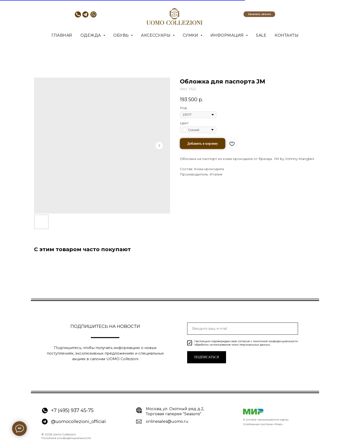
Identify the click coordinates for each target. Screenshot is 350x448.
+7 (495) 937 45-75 (72, 410)
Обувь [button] (121, 35)
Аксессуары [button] (156, 35)
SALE (261, 35)
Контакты (286, 35)
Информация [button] (227, 35)
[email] (242, 329)
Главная (62, 35)
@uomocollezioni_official (78, 421)
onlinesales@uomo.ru (167, 421)
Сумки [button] (191, 35)
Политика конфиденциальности (66, 438)
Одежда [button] (91, 35)
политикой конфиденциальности (275, 341)
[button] (259, 14)
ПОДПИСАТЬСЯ (206, 357)
